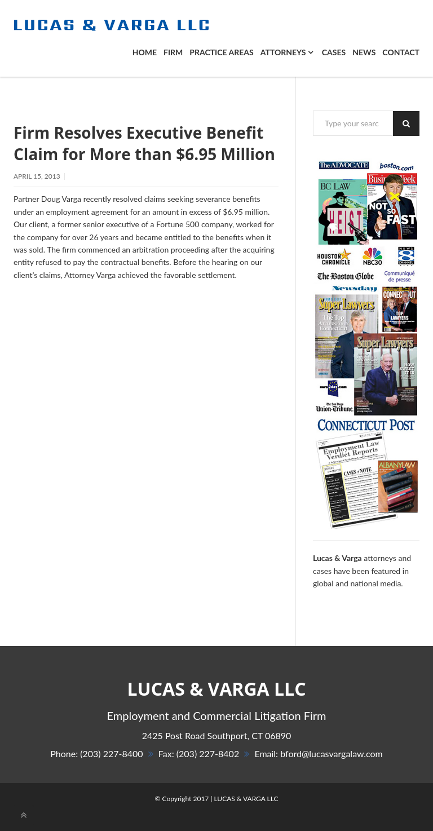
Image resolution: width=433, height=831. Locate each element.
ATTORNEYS (286, 52)
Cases (334, 52)
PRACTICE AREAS (221, 52)
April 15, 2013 (37, 176)
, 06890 (216, 735)
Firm (173, 52)
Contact (400, 52)
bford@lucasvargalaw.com (331, 753)
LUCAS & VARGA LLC (246, 798)
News (363, 52)
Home (144, 52)
